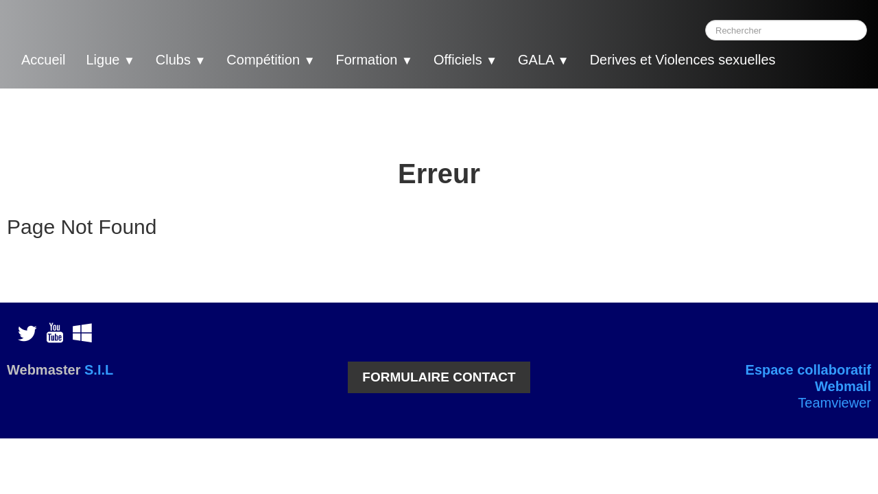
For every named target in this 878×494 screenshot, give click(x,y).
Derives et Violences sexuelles (683, 59)
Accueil (43, 59)
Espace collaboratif (808, 369)
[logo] (813, 62)
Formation (373, 59)
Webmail (843, 386)
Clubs (181, 59)
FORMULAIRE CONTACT (438, 377)
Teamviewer (834, 402)
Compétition (270, 59)
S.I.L (98, 369)
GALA (543, 59)
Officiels (465, 59)
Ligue (110, 59)
